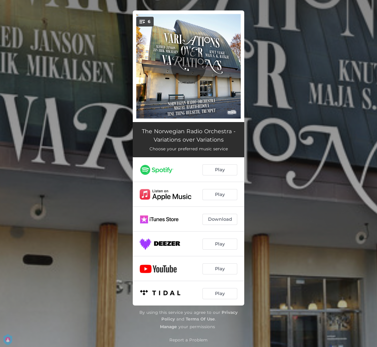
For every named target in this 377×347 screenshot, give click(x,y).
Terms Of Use (200, 319)
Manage (168, 326)
